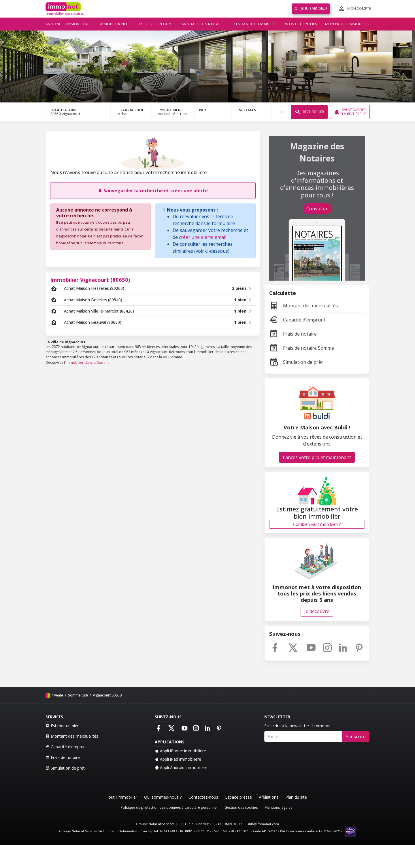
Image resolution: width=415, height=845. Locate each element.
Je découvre (316, 611)
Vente (58, 695)
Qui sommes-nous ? (163, 797)
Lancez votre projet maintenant (317, 457)
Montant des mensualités (303, 306)
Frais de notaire (293, 334)
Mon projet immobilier (347, 24)
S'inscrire (356, 736)
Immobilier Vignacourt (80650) (90, 279)
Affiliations (268, 797)
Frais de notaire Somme (301, 348)
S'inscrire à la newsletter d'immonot (297, 725)
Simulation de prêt (296, 362)
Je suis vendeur (310, 8)
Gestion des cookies (241, 807)
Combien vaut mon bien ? (317, 524)
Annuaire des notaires (204, 24)
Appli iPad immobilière (178, 759)
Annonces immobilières (68, 24)
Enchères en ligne (156, 24)
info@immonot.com (263, 824)
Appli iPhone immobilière (180, 750)
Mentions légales (278, 807)
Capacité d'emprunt (297, 320)
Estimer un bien (63, 725)
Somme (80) (77, 695)
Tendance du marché (254, 24)
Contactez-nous (203, 797)
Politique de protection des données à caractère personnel (169, 807)
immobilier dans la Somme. (88, 362)
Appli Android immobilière (181, 767)
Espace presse (238, 797)
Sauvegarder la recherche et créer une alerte (153, 190)
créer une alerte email (202, 237)
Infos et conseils (300, 24)
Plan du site (296, 797)
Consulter (317, 208)
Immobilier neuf (115, 24)
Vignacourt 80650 (107, 695)
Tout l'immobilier (121, 797)
